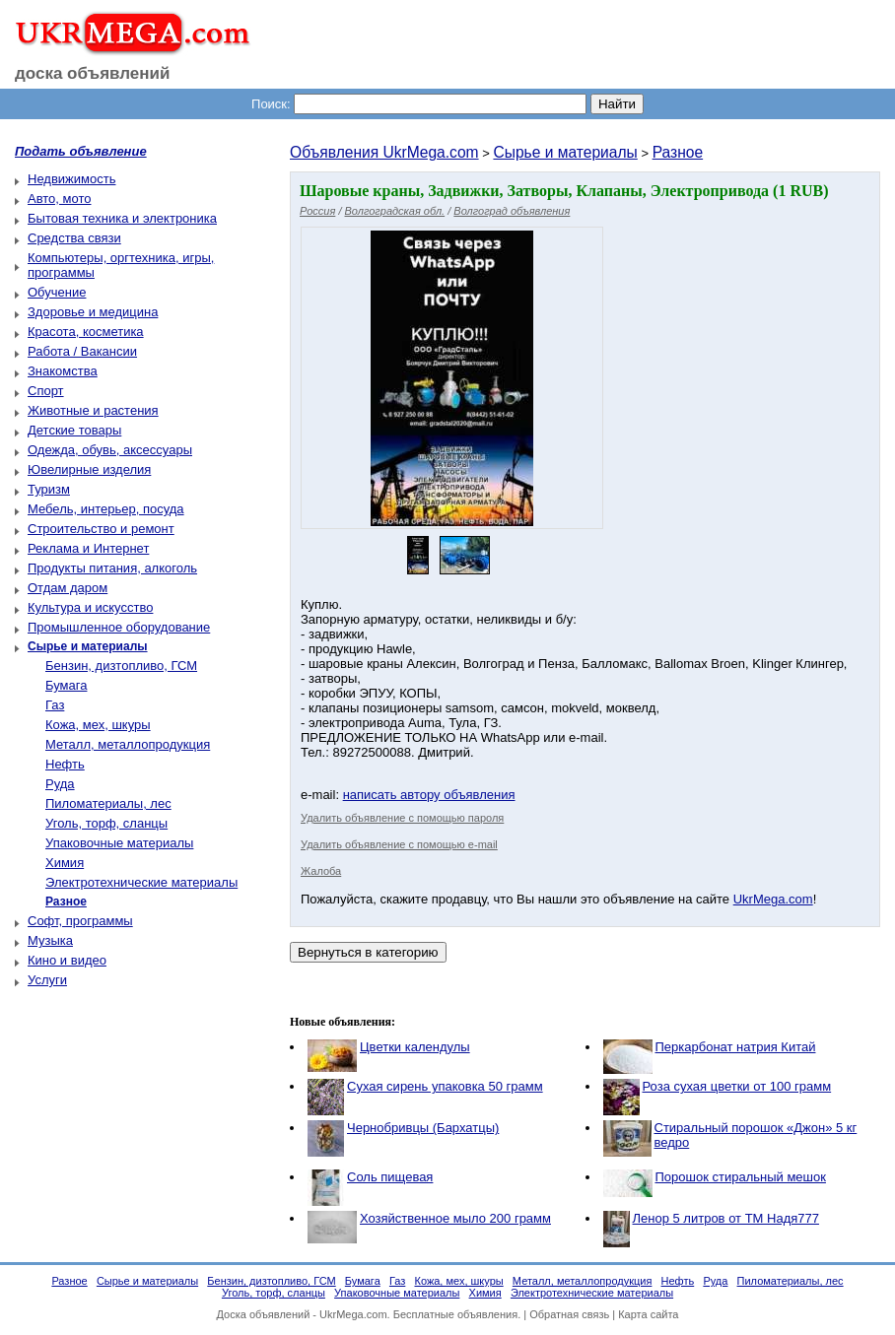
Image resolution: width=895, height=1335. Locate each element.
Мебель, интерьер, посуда (106, 508)
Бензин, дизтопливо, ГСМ (121, 665)
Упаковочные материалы (119, 842)
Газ (54, 705)
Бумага (66, 685)
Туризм (49, 489)
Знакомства (63, 371)
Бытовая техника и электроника (122, 218)
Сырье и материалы (565, 152)
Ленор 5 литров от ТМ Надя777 (726, 1218)
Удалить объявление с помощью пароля (402, 818)
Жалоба (321, 871)
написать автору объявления (429, 794)
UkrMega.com (773, 899)
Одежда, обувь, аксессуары (110, 449)
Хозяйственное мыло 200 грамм (455, 1218)
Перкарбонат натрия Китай (735, 1046)
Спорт (46, 390)
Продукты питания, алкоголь (112, 568)
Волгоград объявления (511, 211)
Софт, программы (80, 920)
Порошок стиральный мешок (740, 1176)
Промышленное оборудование (119, 627)
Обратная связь (569, 1314)
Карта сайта (648, 1314)
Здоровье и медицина (93, 311)
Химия (64, 862)
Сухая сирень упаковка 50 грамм (445, 1086)
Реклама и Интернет (88, 548)
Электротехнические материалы (141, 882)
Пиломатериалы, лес (108, 803)
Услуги (47, 979)
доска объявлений (93, 73)
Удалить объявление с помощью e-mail (399, 844)
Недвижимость (71, 178)
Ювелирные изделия (89, 469)
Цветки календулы (415, 1046)
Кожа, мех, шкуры (98, 724)
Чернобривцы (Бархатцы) (423, 1127)
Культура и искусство (90, 607)
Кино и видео (67, 960)
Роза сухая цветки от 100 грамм (737, 1086)
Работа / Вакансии (82, 351)
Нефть (65, 764)
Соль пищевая (390, 1176)
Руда (60, 783)
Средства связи (74, 238)
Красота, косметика (86, 331)
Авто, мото (59, 198)
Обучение (57, 292)
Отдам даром (67, 587)
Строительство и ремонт (101, 528)
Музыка (50, 940)
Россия (317, 211)
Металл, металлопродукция (127, 744)
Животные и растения (93, 410)
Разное (678, 152)
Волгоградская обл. (395, 211)
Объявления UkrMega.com (384, 152)
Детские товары (74, 430)
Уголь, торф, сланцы (106, 823)
